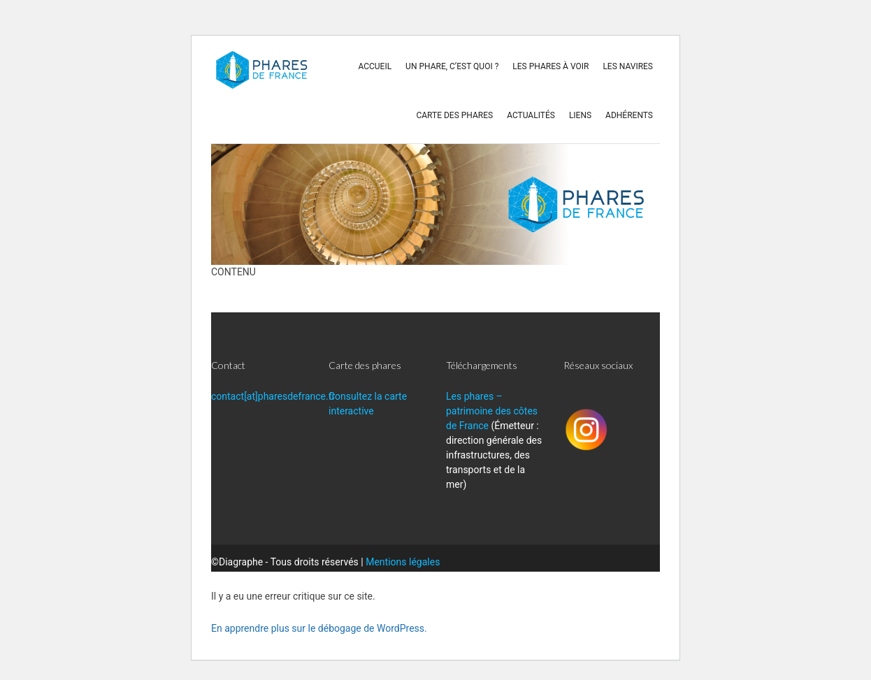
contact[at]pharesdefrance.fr (273, 396)
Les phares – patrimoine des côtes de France (492, 411)
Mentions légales (403, 561)
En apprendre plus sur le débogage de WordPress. (319, 628)
